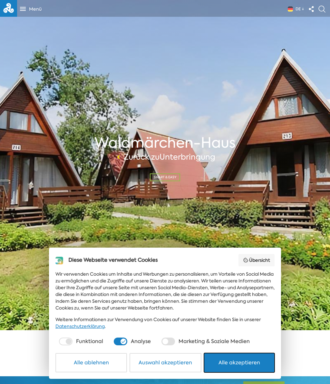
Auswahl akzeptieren (165, 362)
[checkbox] (80, 341)
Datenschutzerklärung (80, 326)
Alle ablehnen (91, 362)
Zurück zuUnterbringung (165, 157)
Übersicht (256, 260)
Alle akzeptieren (239, 362)
